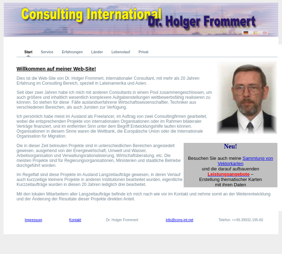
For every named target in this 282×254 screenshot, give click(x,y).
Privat (143, 52)
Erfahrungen (72, 52)
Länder (97, 52)
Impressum (33, 220)
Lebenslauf (120, 52)
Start (28, 52)
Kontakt (75, 220)
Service (47, 52)
